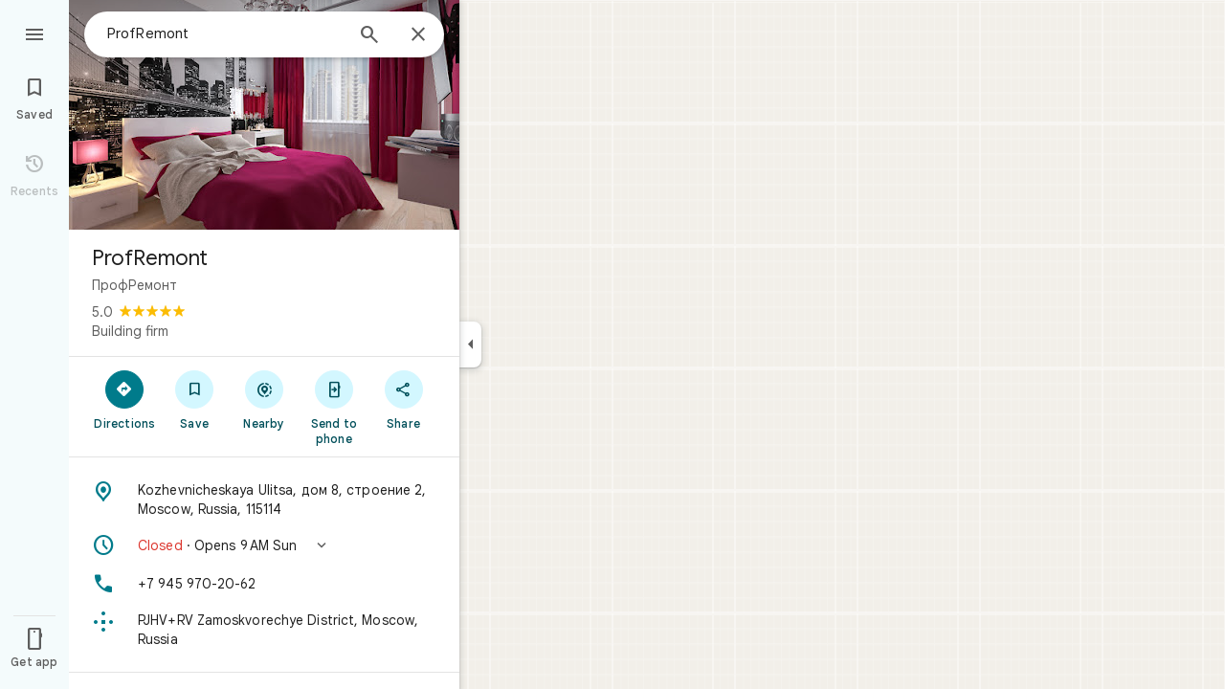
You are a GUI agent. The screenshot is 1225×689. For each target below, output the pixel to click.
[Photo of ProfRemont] (264, 115)
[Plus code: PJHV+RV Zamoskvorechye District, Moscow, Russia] (264, 629)
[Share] (403, 399)
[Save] (195, 399)
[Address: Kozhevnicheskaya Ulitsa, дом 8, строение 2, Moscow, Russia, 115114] (264, 499)
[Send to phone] (333, 407)
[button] (264, 545)
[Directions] (125, 399)
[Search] (369, 36)
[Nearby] (265, 399)
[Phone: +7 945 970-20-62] (264, 584)
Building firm (130, 331)
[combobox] (225, 33)
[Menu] (34, 32)
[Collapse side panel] (470, 344)
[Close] (418, 35)
